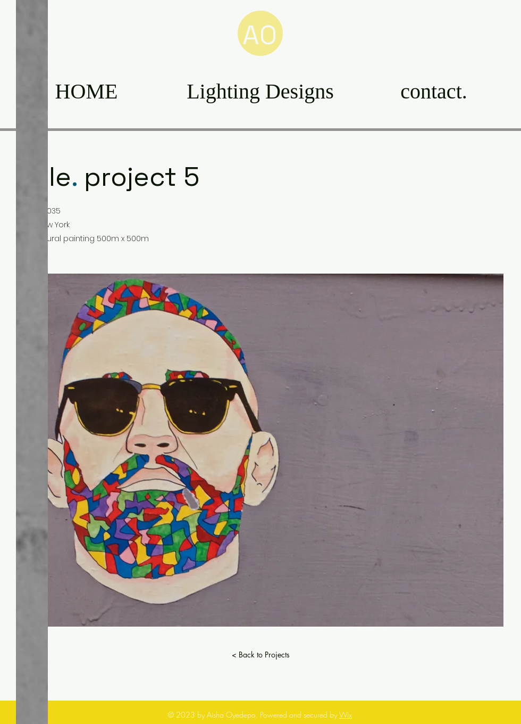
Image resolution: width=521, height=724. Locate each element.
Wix (345, 715)
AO (259, 35)
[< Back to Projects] (260, 654)
